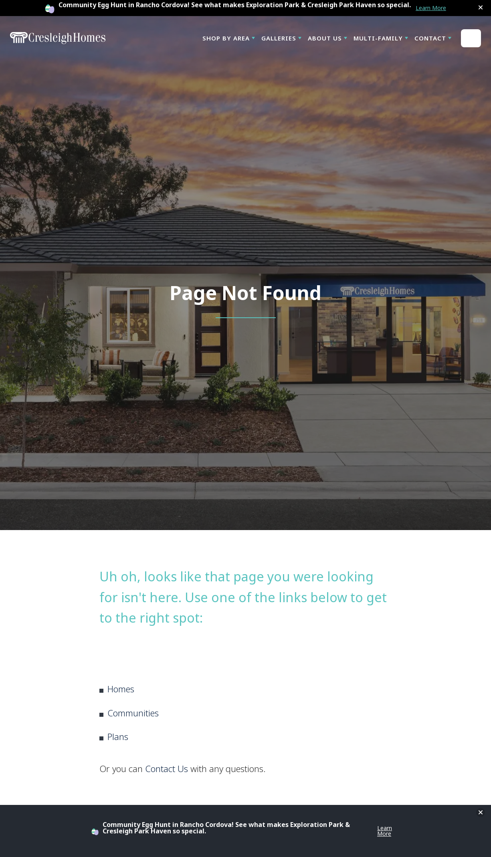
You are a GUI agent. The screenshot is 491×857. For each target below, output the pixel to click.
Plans (117, 736)
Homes (120, 689)
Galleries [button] (278, 38)
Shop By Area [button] (226, 38)
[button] (480, 7)
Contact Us (166, 768)
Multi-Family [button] (378, 38)
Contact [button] (430, 38)
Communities (133, 713)
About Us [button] (325, 38)
